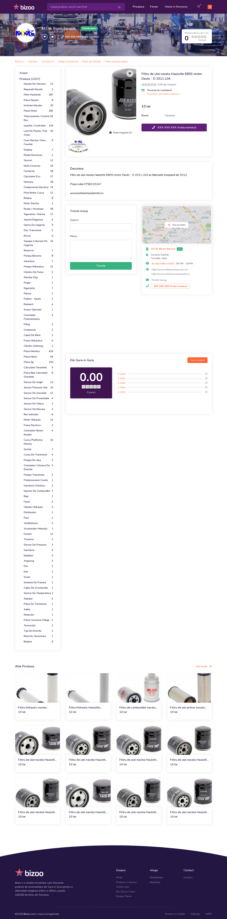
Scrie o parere (197, 358)
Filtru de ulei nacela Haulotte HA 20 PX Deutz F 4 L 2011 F (189, 758)
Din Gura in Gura (125, 889)
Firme (154, 6)
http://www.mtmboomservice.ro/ (169, 267)
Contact (188, 875)
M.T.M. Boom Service (58, 26)
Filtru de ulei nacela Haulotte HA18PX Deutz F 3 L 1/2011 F (37, 758)
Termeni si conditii (175, 912)
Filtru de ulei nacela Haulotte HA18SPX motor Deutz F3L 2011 (37, 810)
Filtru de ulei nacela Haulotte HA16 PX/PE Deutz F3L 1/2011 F (88, 810)
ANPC (208, 912)
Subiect (74, 218)
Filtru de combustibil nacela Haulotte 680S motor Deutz (137, 706)
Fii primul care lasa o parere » (163, 91)
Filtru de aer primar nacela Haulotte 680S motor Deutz (188, 706)
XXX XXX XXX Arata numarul (82, 34)
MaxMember (157, 875)
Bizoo (27, 912)
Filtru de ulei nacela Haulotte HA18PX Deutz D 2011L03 (138, 810)
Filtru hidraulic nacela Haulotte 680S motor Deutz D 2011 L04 (36, 706)
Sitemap (195, 912)
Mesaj (73, 234)
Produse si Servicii (126, 880)
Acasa (24, 71)
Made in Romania (176, 6)
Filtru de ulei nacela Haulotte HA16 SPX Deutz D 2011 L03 (138, 758)
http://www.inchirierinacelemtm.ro (171, 272)
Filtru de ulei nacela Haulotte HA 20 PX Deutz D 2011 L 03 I (189, 810)
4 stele (121, 376)
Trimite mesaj (159, 278)
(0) (206, 371)
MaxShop (155, 880)
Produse (138, 6)
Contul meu (122, 885)
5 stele (121, 371)
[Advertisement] (139, 322)
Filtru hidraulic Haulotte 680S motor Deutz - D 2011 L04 (87, 706)
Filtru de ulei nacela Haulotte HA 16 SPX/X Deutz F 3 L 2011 (88, 758)
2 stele (121, 385)
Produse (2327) (30, 77)
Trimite (101, 264)
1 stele (121, 390)
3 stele (121, 380)
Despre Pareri (124, 894)
